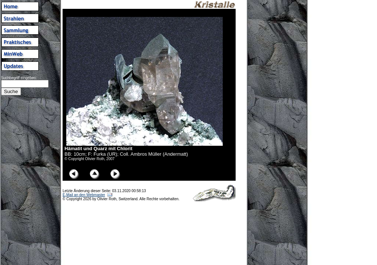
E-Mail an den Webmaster (84, 195)
